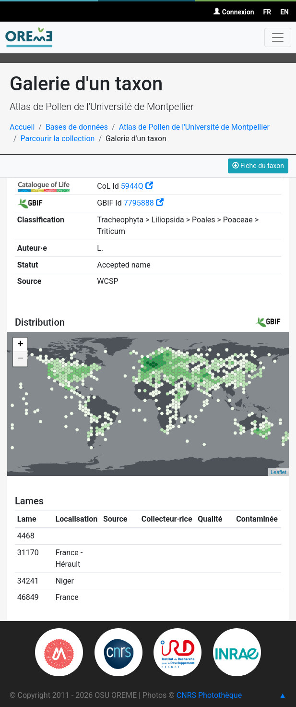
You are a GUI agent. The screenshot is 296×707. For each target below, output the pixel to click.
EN (284, 12)
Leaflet (278, 472)
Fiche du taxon (258, 166)
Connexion (233, 12)
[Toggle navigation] (277, 37)
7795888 (144, 202)
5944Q (137, 186)
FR (267, 12)
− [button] (20, 359)
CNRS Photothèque (209, 695)
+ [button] (20, 345)
